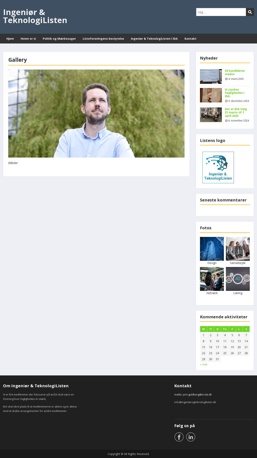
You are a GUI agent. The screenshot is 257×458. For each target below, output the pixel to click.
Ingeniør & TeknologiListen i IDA (154, 38)
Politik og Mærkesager (59, 38)
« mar (203, 364)
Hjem (10, 38)
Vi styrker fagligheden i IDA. (234, 93)
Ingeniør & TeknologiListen (35, 15)
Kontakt (190, 38)
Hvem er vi (28, 38)
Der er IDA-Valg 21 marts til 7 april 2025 (236, 112)
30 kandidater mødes (235, 72)
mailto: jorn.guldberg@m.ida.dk (193, 394)
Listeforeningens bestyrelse (103, 38)
